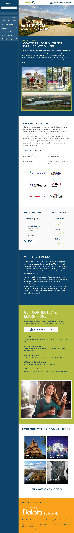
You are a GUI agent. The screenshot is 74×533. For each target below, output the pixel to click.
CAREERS (4, 28)
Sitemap (24, 525)
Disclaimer (54, 525)
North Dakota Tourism (28, 520)
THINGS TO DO (6, 32)
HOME (3, 14)
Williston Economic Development (35, 369)
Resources (31, 502)
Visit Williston (29, 337)
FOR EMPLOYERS (7, 35)
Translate (10, 11)
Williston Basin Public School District (59, 222)
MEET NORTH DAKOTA (8, 24)
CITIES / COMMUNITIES (9, 21)
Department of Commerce (45, 520)
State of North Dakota (61, 520)
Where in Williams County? (33, 346)
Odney (36, 530)
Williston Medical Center (34, 221)
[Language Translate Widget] (9, 8)
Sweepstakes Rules (27, 526)
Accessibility (63, 525)
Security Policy (44, 525)
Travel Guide (39, 502)
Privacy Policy (34, 525)
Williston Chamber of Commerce (35, 362)
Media (24, 502)
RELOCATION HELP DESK (9, 17)
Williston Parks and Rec (32, 355)
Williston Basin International (34, 244)
